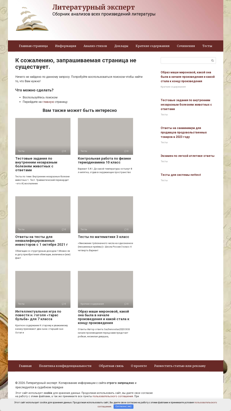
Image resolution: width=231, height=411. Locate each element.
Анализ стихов (95, 46)
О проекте (139, 366)
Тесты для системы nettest (181, 175)
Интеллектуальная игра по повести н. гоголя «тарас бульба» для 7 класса (38, 315)
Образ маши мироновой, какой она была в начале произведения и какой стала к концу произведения (103, 317)
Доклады (121, 46)
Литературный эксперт (93, 7)
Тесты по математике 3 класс (103, 237)
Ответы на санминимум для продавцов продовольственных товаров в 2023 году (184, 132)
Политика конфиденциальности (65, 366)
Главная (25, 366)
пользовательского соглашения (113, 396)
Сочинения (186, 46)
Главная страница (33, 46)
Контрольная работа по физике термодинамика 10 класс (104, 160)
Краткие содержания (153, 46)
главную (48, 102)
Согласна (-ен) (123, 406)
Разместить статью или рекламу (180, 366)
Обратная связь (111, 366)
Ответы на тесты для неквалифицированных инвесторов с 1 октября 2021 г (41, 241)
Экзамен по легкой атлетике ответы (187, 156)
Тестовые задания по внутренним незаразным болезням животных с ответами (36, 164)
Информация (65, 46)
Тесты (207, 46)
